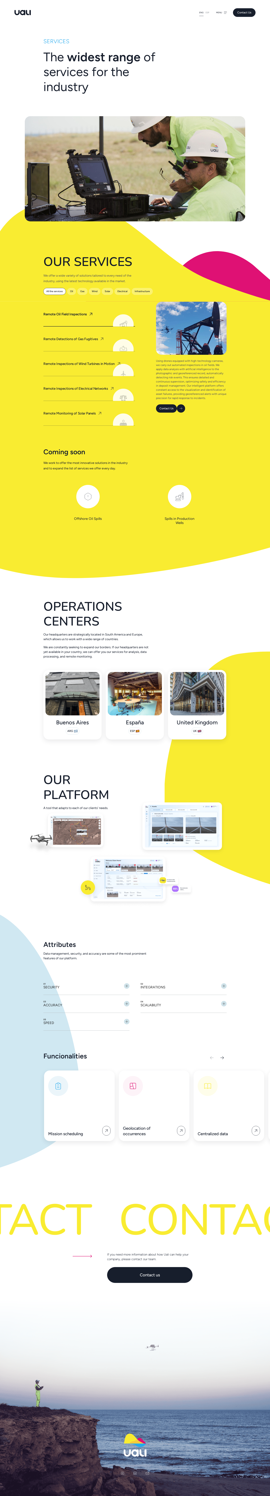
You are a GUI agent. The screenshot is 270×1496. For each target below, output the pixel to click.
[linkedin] (135, 1473)
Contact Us (244, 12)
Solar (107, 291)
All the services (54, 291)
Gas (82, 291)
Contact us (150, 1274)
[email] (147, 1473)
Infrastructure (142, 291)
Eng (201, 12)
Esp (207, 12)
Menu (221, 13)
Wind (94, 291)
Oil (71, 291)
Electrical (122, 291)
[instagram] (122, 1473)
